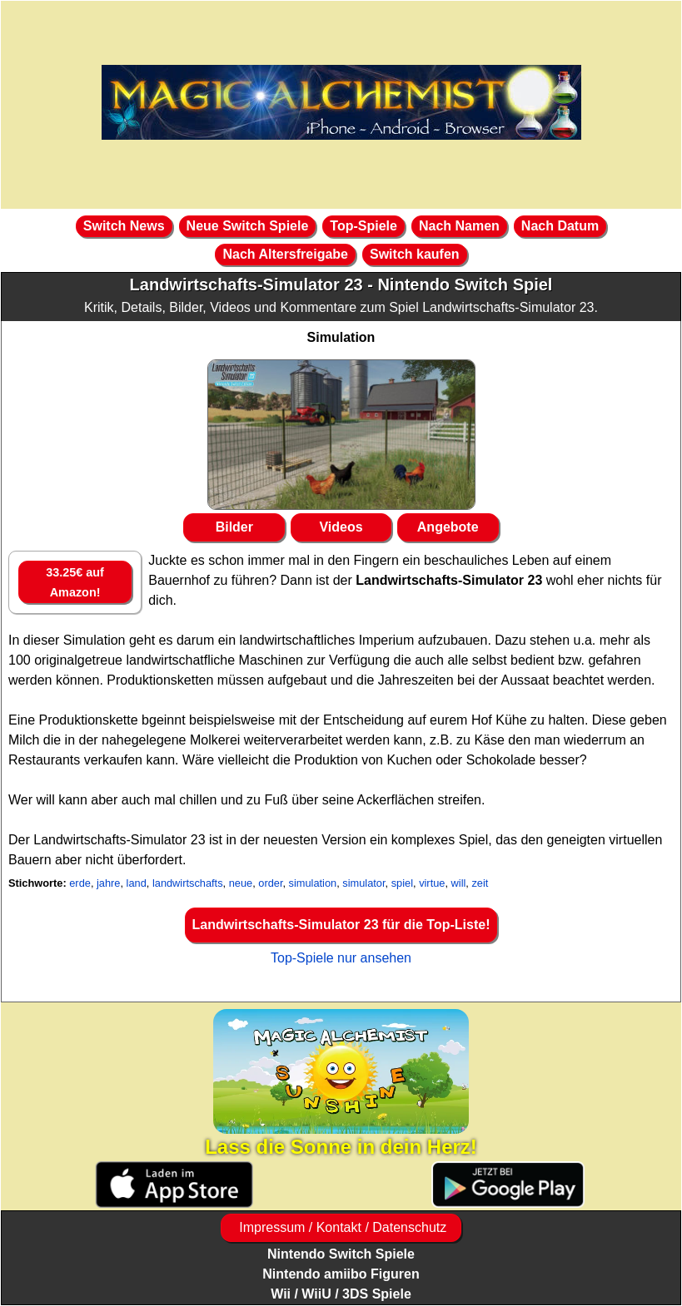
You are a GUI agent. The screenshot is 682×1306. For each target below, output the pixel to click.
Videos (340, 527)
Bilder (234, 527)
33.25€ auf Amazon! (75, 582)
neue (240, 883)
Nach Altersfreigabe (285, 254)
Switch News (124, 226)
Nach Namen (459, 226)
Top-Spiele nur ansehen (341, 958)
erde (80, 883)
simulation (313, 883)
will (458, 883)
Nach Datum (560, 226)
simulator (363, 883)
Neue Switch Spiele (248, 226)
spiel (402, 883)
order (270, 883)
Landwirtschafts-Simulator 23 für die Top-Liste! (341, 925)
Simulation (341, 337)
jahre (108, 883)
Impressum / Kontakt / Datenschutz (341, 1227)
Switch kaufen (415, 254)
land (137, 883)
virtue (432, 883)
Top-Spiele (363, 226)
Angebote (448, 527)
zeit (479, 883)
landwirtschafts (187, 883)
